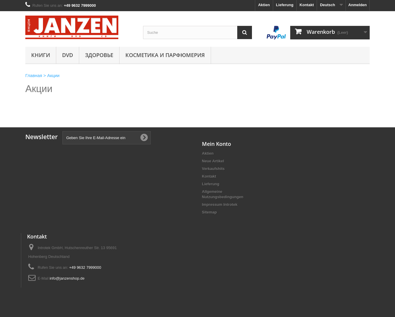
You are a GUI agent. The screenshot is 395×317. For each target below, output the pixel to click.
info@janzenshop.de (66, 278)
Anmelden (357, 5)
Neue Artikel (213, 161)
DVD (67, 55)
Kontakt (307, 5)
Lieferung (284, 5)
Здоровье (99, 55)
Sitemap (209, 212)
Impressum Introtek (220, 204)
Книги (40, 55)
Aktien (264, 5)
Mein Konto (216, 143)
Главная (33, 75)
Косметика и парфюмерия (165, 55)
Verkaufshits (213, 168)
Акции (38, 88)
